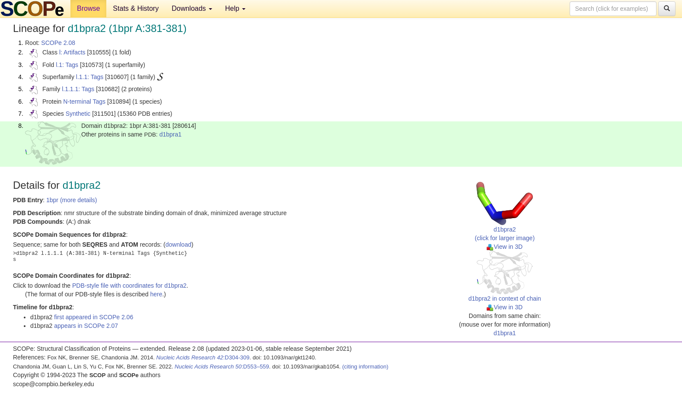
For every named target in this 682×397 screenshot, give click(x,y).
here (156, 294)
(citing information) (365, 366)
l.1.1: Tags (90, 76)
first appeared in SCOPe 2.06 (93, 317)
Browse (88, 8)
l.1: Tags (67, 64)
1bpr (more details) (71, 200)
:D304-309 (203, 357)
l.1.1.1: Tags (78, 89)
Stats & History (136, 8)
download (178, 244)
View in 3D (505, 246)
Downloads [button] (192, 8)
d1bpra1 (170, 134)
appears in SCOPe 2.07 (86, 325)
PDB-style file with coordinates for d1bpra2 (129, 285)
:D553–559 (222, 366)
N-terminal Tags (84, 101)
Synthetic (78, 113)
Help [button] (235, 8)
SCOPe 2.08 (58, 42)
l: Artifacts (72, 52)
